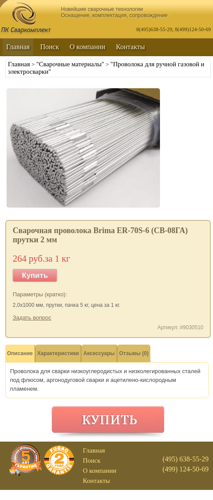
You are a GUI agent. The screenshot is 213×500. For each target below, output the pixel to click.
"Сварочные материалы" (70, 64)
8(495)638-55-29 (154, 29)
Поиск (49, 46)
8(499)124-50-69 (193, 29)
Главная (18, 46)
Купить (35, 275)
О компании (88, 46)
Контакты (130, 46)
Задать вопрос (32, 317)
